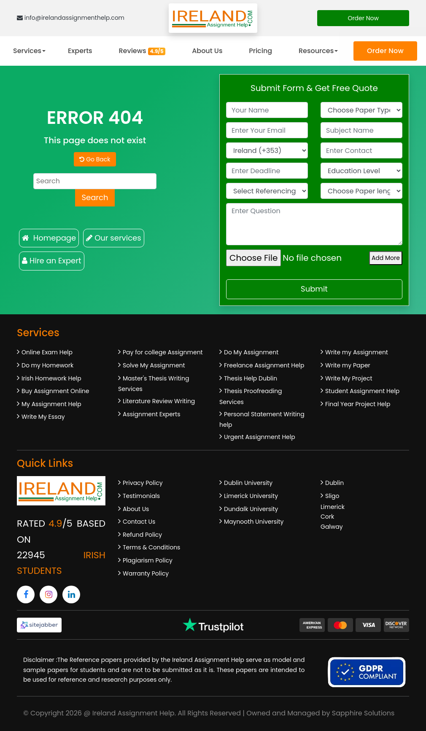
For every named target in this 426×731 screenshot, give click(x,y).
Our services (113, 238)
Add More (386, 258)
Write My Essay (43, 416)
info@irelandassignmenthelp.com (70, 17)
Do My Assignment (251, 352)
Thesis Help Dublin (250, 378)
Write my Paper (347, 365)
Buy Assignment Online (55, 391)
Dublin (334, 483)
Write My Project (348, 378)
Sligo (332, 496)
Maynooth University (253, 521)
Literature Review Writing (159, 401)
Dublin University (248, 483)
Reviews (142, 51)
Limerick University (251, 496)
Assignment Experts (151, 414)
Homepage (49, 238)
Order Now (363, 18)
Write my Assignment (356, 352)
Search (94, 197)
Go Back (94, 159)
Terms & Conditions (151, 547)
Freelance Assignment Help (264, 365)
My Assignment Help (51, 404)
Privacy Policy (143, 483)
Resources (316, 51)
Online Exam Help (47, 352)
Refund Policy (142, 534)
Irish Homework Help (51, 378)
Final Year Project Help (357, 404)
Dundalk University (251, 509)
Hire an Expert (51, 260)
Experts (80, 51)
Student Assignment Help (362, 391)
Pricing (260, 51)
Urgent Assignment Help (259, 437)
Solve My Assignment (154, 365)
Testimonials (141, 496)
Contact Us (139, 521)
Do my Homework (47, 365)
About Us (207, 51)
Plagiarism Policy (148, 560)
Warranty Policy (146, 573)
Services (27, 51)
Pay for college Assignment (163, 352)
